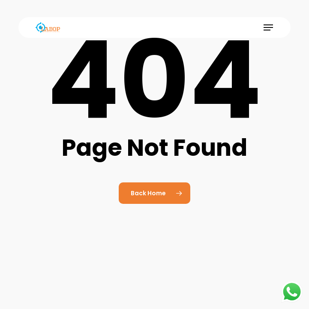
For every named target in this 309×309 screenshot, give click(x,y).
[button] (268, 27)
